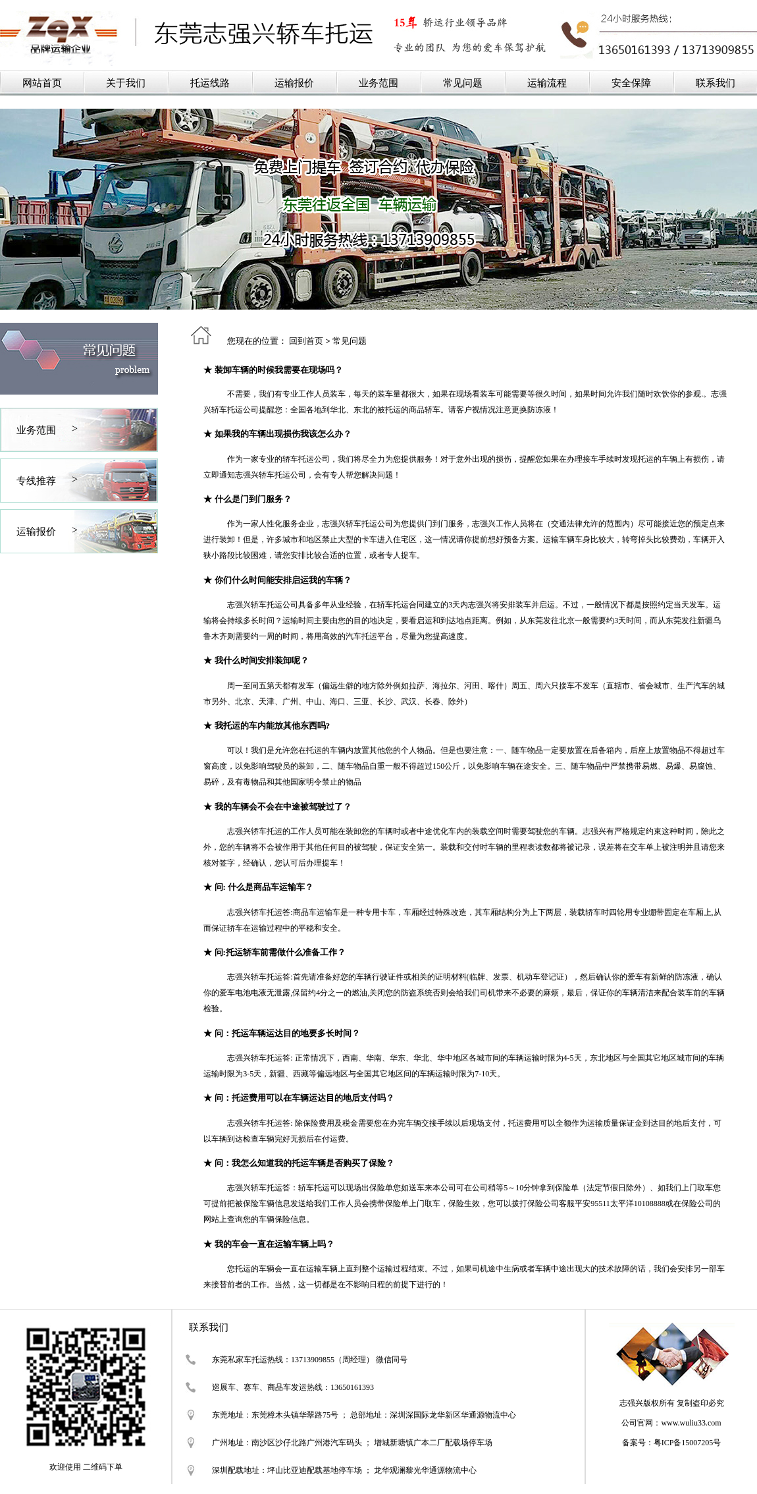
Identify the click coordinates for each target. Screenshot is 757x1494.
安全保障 (631, 83)
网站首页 (42, 83)
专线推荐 (36, 481)
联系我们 (715, 83)
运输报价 (294, 83)
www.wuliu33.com (691, 1422)
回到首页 (306, 341)
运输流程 (547, 83)
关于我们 (125, 83)
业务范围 (378, 83)
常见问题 (463, 83)
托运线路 (210, 83)
